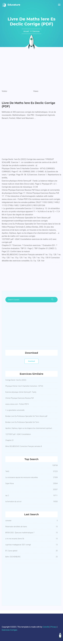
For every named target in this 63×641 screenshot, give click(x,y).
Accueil (26, 31)
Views (35, 91)
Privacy (53, 627)
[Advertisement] (31, 69)
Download (31, 361)
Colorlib (46, 627)
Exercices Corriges (9, 630)
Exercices (36, 31)
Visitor (4, 91)
